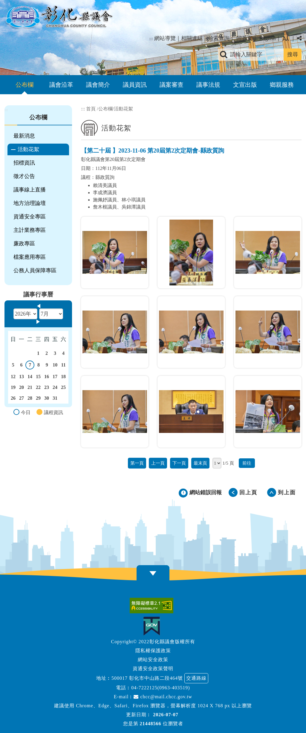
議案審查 (171, 84)
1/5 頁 (228, 463)
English (267, 38)
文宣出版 (245, 84)
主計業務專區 (29, 230)
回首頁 (244, 38)
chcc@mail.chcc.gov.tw (163, 696)
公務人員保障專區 (34, 270)
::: (151, 38)
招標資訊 (24, 163)
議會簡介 (98, 84)
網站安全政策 (153, 659)
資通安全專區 (29, 217)
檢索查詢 (219, 38)
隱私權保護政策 (153, 650)
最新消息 (24, 136)
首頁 (91, 108)
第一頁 (137, 463)
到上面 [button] (287, 492)
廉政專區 (24, 244)
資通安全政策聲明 (153, 668)
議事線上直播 (29, 190)
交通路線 (196, 678)
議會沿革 (61, 84)
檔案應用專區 (29, 257)
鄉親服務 (282, 84)
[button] (153, 573)
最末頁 (200, 463)
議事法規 (208, 84)
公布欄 (24, 84)
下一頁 (179, 463)
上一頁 (158, 463)
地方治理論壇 (29, 203)
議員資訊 (135, 84)
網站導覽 (165, 38)
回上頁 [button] (248, 492)
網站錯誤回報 (205, 492)
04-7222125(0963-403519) (160, 687)
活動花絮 (28, 149)
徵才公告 (24, 176)
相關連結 (192, 38)
